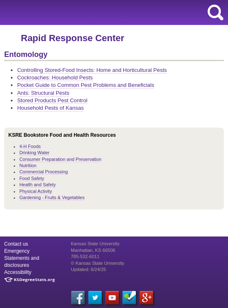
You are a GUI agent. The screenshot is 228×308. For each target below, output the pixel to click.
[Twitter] (95, 297)
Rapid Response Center (72, 38)
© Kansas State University (97, 263)
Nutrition (27, 165)
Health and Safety (37, 184)
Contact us (16, 244)
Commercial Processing (43, 171)
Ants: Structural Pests (43, 93)
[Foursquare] (129, 297)
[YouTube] (112, 297)
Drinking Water (34, 152)
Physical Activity (35, 191)
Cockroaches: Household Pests (55, 77)
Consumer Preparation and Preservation (60, 159)
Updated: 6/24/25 (88, 269)
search (215, 12)
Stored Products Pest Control (52, 100)
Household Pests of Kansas (50, 108)
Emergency (17, 251)
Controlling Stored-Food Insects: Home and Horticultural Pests (92, 70)
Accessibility (17, 272)
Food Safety (31, 178)
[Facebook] (78, 297)
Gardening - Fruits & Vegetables (52, 197)
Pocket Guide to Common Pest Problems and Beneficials (85, 85)
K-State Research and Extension (76, 12)
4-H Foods (29, 146)
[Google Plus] (146, 297)
